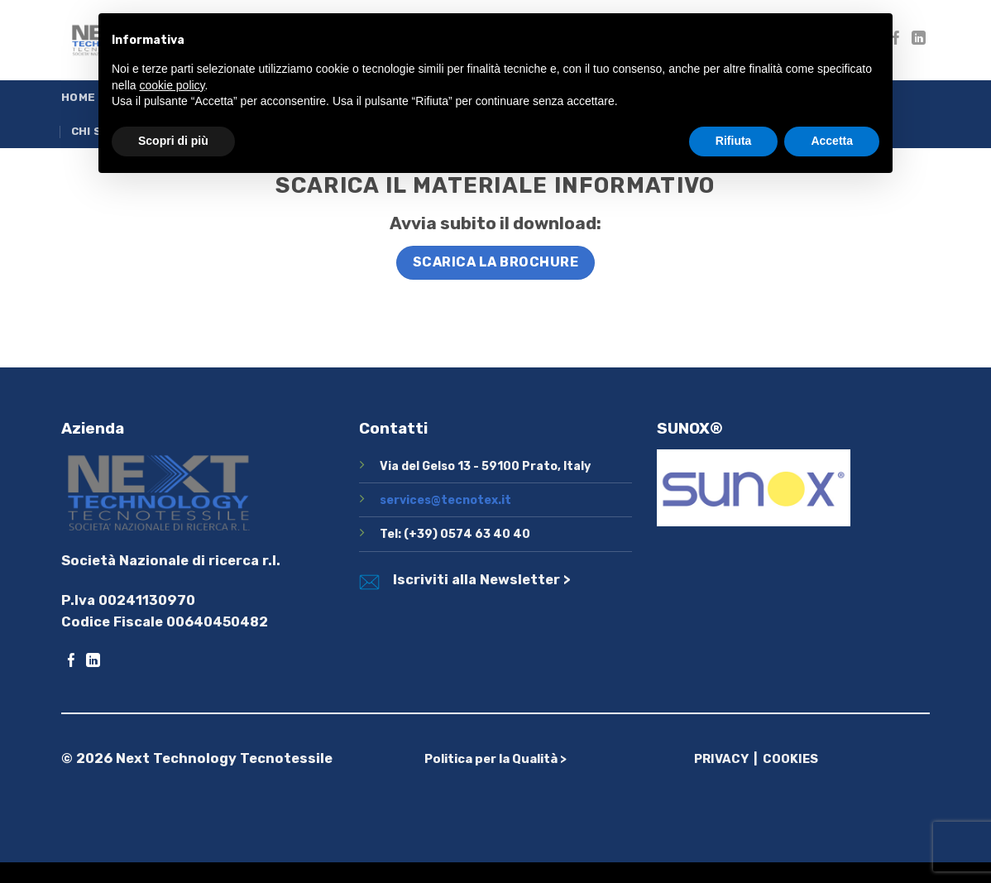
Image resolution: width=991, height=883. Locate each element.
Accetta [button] (832, 140)
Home (78, 97)
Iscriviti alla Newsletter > (482, 580)
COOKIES (790, 758)
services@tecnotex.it (445, 500)
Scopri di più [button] (173, 140)
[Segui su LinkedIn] (919, 39)
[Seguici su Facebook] (72, 661)
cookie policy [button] (171, 85)
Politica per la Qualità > (495, 758)
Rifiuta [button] (734, 140)
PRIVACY (721, 758)
